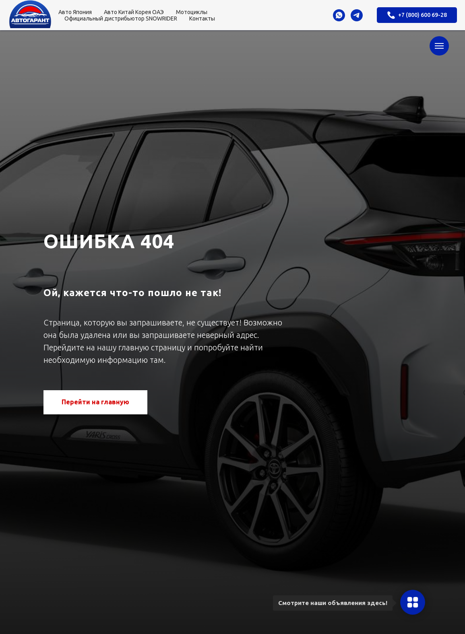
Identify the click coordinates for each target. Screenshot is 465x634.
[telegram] (357, 15)
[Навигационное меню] (439, 46)
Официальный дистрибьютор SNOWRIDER (120, 18)
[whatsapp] (339, 15)
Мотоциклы (191, 12)
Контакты (202, 18)
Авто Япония (75, 12)
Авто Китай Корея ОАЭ (134, 12)
